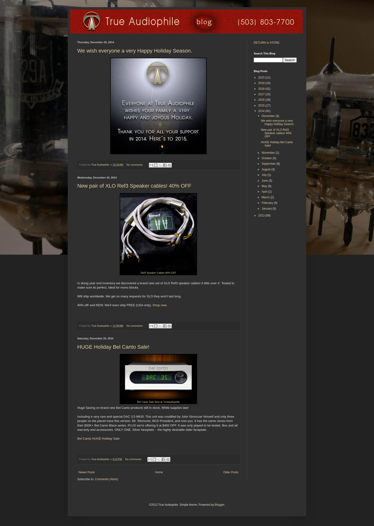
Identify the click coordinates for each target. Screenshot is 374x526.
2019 (261, 83)
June (265, 180)
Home (159, 472)
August (266, 169)
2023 (261, 77)
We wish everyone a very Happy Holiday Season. (134, 51)
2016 (261, 99)
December (269, 116)
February (268, 203)
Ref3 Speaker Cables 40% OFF (158, 272)
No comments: (135, 164)
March (266, 197)
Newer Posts (86, 472)
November (269, 152)
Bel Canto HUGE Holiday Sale (98, 438)
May (265, 186)
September (269, 163)
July (265, 175)
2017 (261, 94)
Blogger (219, 504)
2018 (261, 88)
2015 (261, 105)
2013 (261, 215)
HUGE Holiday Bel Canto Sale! (113, 347)
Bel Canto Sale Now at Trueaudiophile (158, 401)
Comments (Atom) (106, 479)
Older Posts (230, 472)
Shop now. (160, 305)
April (265, 191)
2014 (261, 111)
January (267, 208)
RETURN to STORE (267, 42)
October (267, 158)
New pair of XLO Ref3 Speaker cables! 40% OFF (134, 186)
